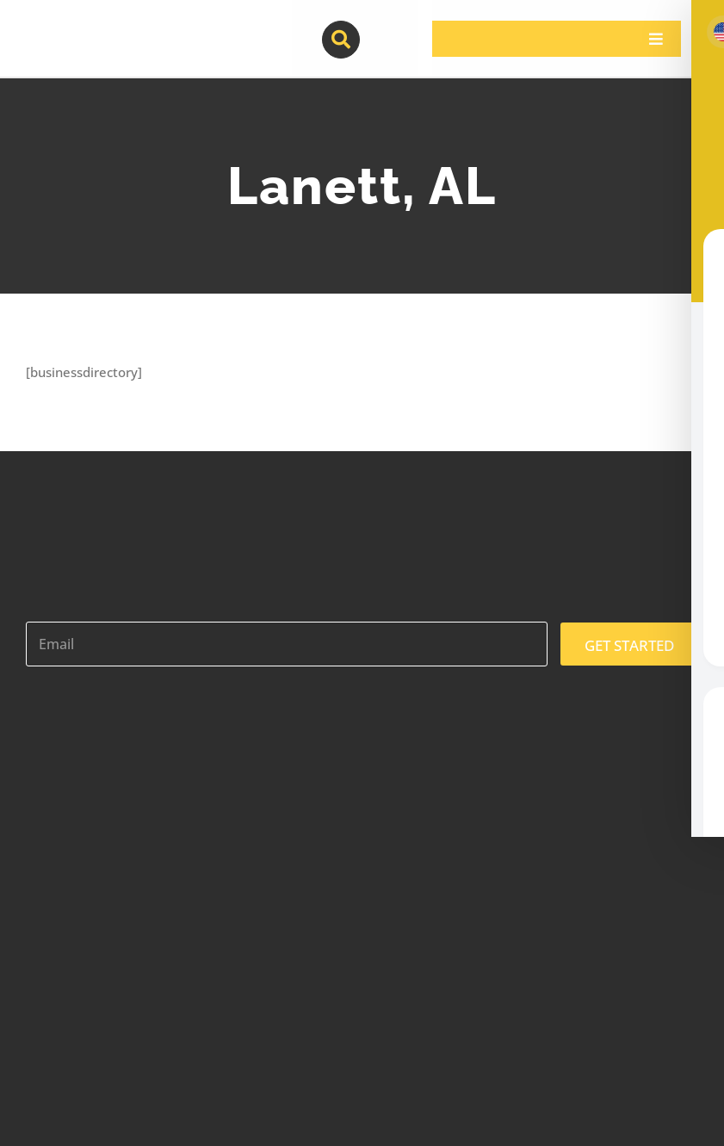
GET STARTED (629, 645)
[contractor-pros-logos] (115, 27)
